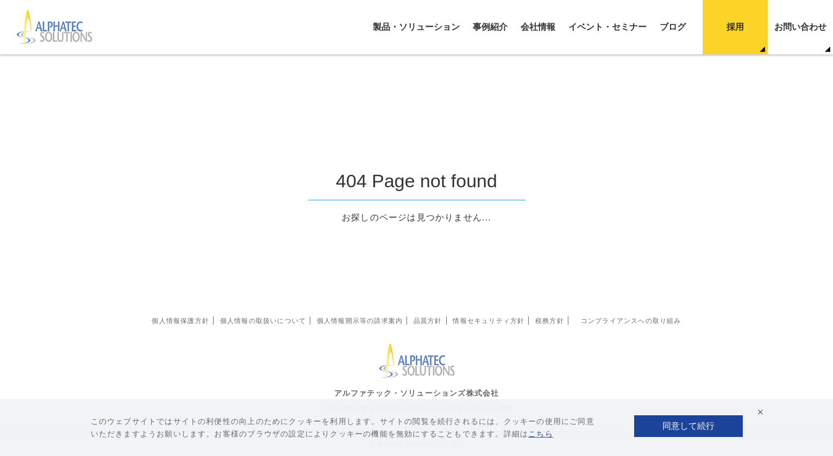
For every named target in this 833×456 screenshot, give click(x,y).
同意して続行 (688, 425)
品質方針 (428, 321)
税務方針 (549, 321)
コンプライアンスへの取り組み (631, 321)
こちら (540, 433)
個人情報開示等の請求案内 (360, 321)
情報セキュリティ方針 (488, 321)
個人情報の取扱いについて (263, 321)
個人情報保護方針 (180, 321)
